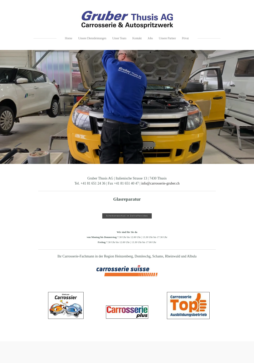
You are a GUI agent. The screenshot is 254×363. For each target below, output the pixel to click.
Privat (185, 38)
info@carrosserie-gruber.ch (160, 183)
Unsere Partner (167, 38)
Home (68, 38)
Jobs (150, 38)
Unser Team (119, 38)
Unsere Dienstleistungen (92, 38)
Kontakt (137, 38)
